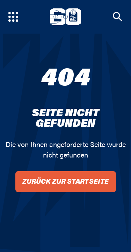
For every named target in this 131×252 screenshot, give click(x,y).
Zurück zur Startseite (65, 181)
